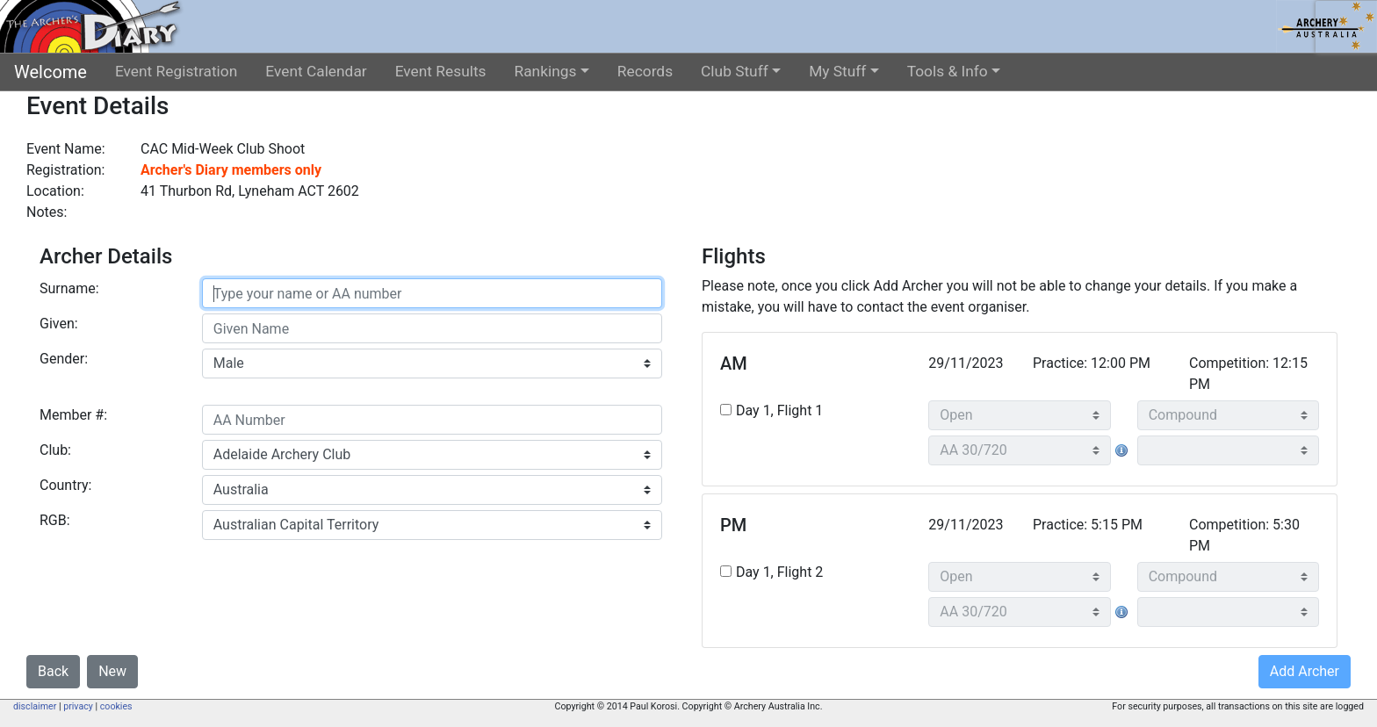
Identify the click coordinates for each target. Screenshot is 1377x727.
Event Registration (176, 71)
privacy (78, 706)
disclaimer (34, 706)
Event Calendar (315, 71)
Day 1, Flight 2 (779, 572)
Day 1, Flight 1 (779, 410)
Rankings (546, 71)
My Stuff (837, 71)
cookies (116, 706)
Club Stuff (734, 71)
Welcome (50, 72)
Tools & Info (947, 71)
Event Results (441, 71)
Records (645, 71)
